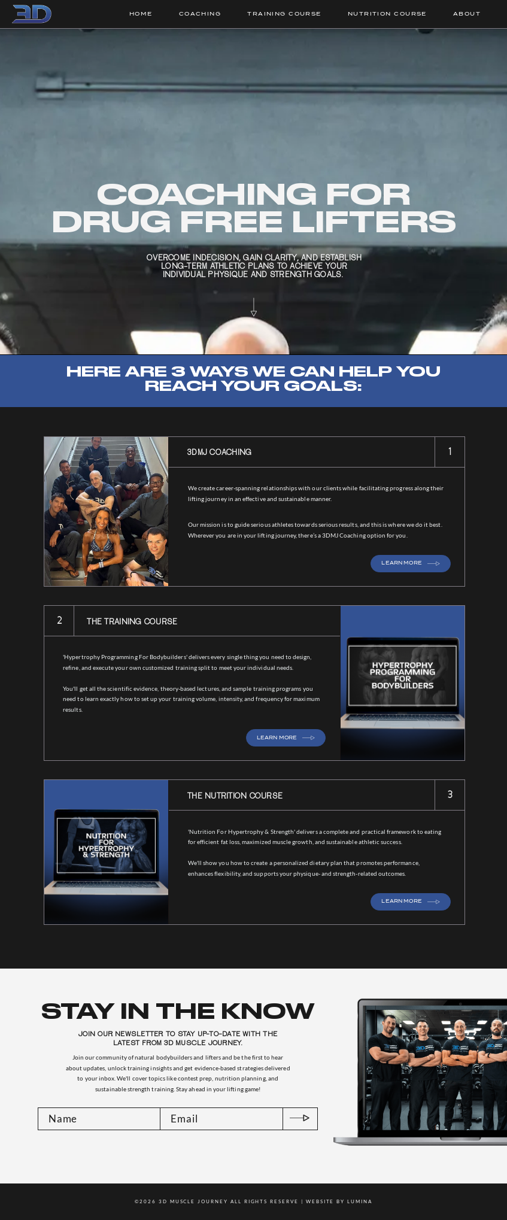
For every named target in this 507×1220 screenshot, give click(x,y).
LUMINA (359, 1201)
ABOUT (467, 14)
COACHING (200, 14)
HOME (141, 14)
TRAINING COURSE (284, 14)
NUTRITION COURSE (387, 14)
